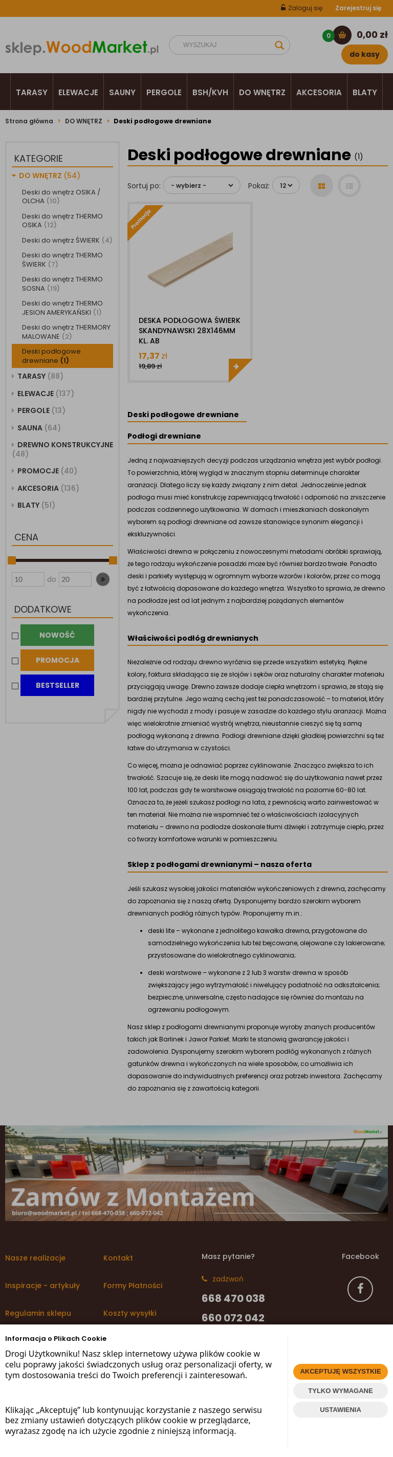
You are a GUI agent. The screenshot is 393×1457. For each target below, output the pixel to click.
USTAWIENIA (340, 1409)
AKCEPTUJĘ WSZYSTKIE (340, 1371)
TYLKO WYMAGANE (340, 1391)
